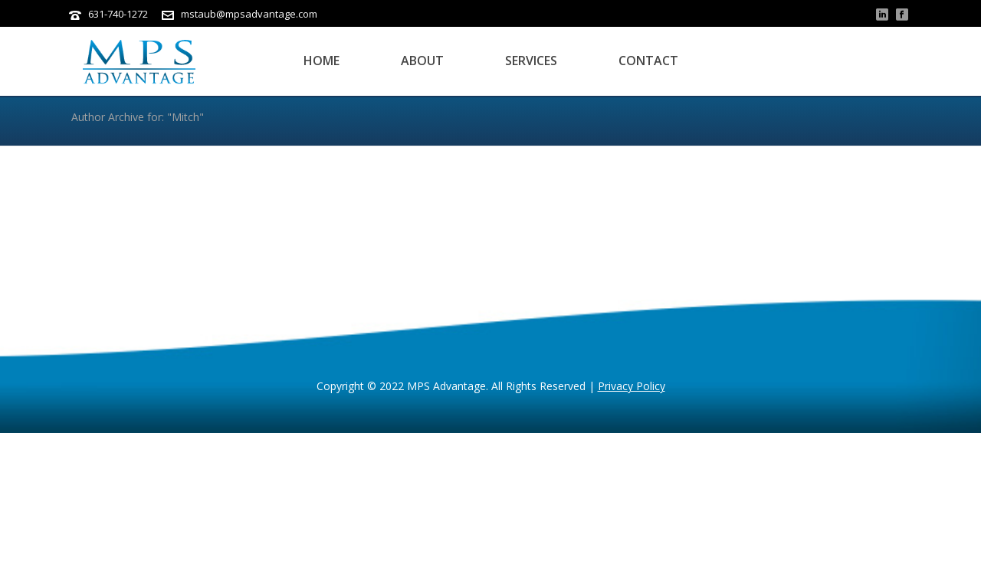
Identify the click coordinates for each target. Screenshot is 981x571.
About (422, 60)
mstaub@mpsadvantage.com (249, 14)
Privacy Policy (631, 386)
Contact (648, 60)
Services (531, 60)
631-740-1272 (118, 14)
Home (321, 60)
